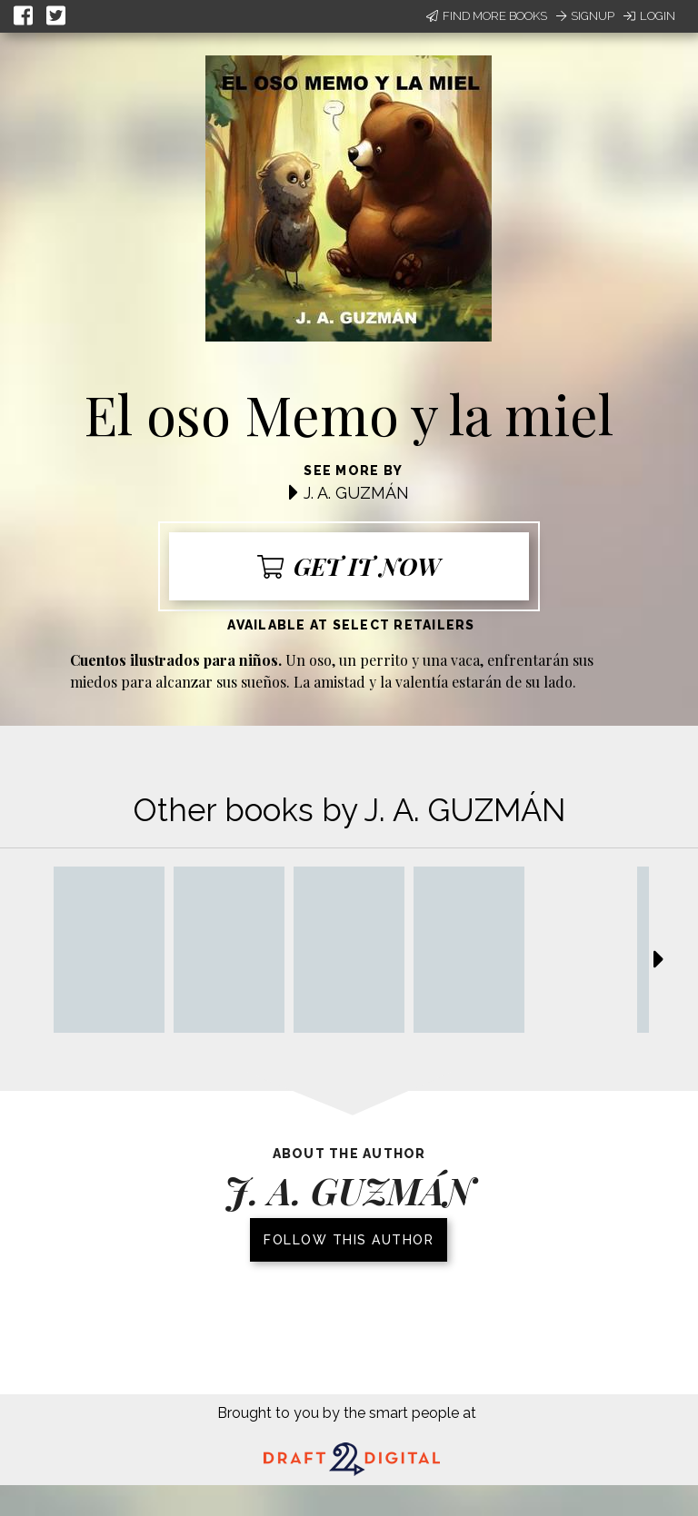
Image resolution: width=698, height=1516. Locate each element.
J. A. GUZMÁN (356, 492)
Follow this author (349, 1240)
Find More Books (486, 16)
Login (649, 16)
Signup (585, 16)
